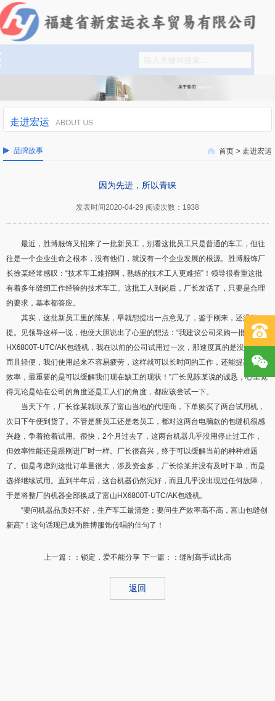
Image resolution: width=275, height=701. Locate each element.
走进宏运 (257, 151)
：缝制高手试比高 (201, 557)
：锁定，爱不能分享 (106, 557)
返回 (137, 588)
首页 (226, 151)
